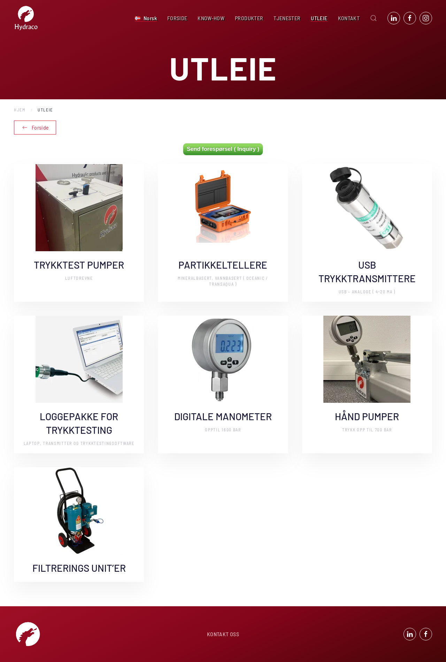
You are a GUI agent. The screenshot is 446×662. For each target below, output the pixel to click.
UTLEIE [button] (319, 18)
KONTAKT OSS (223, 635)
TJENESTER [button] (287, 18)
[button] (146, 18)
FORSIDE (177, 18)
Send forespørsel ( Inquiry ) (223, 149)
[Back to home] (26, 18)
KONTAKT (349, 18)
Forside (35, 127)
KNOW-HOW (211, 18)
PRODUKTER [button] (249, 18)
